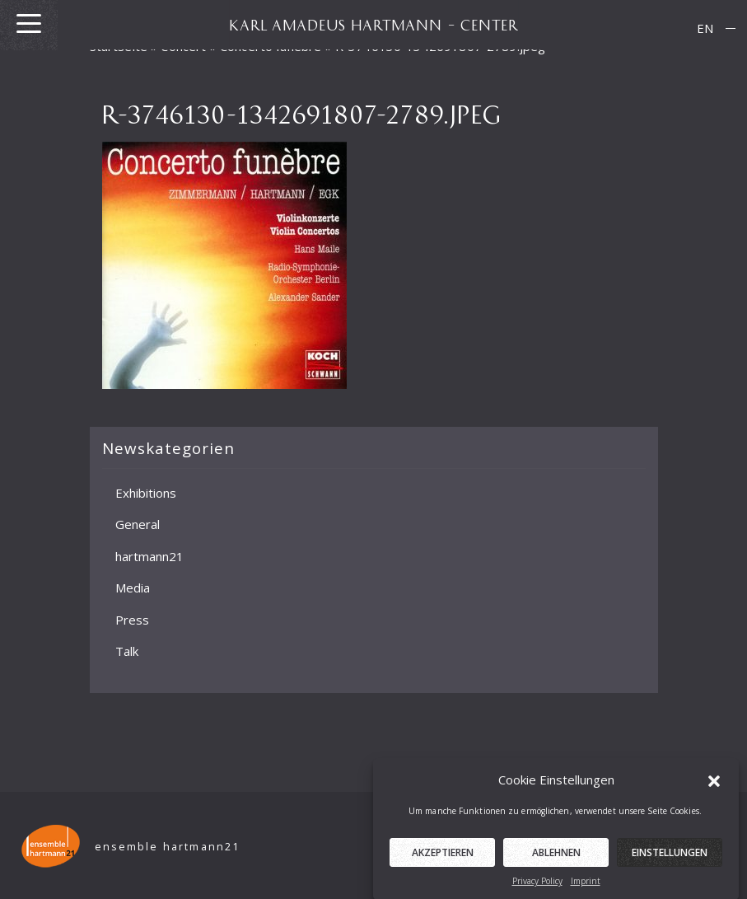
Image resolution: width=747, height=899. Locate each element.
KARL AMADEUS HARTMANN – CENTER (374, 24)
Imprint (585, 889)
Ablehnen (556, 861)
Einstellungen (669, 861)
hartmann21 (149, 555)
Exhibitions (145, 492)
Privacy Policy (537, 889)
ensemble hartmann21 (167, 847)
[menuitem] (705, 28)
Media (132, 587)
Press (132, 619)
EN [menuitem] (705, 28)
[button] (714, 788)
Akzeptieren (443, 861)
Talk (126, 651)
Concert (183, 46)
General (137, 524)
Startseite (119, 46)
